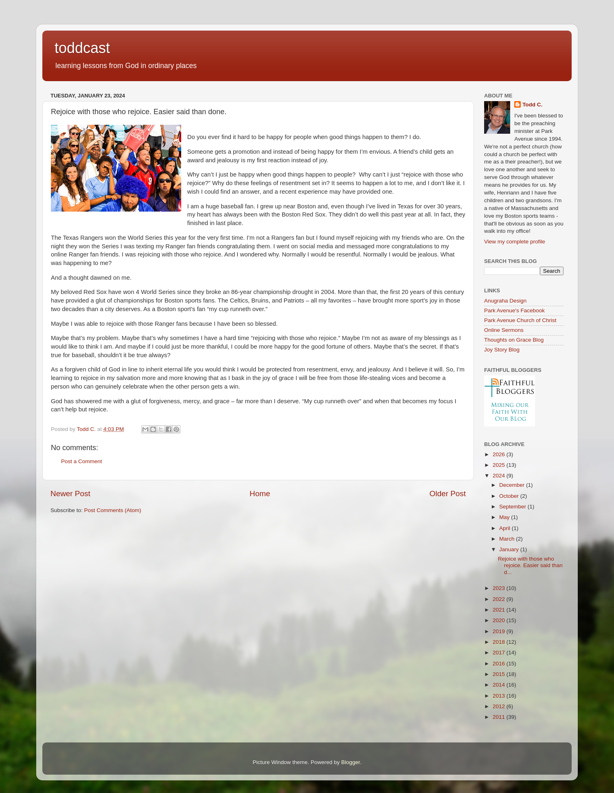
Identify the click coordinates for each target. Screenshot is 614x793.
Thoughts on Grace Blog (514, 340)
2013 (500, 696)
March (507, 539)
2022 (500, 599)
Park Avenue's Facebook (514, 310)
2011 (500, 717)
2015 (500, 674)
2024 (500, 476)
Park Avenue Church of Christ (520, 320)
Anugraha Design (505, 301)
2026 (500, 454)
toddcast (82, 48)
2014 (500, 685)
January (509, 549)
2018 (500, 642)
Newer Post (70, 493)
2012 (500, 706)
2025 (500, 465)
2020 (500, 620)
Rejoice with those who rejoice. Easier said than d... (530, 565)
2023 (500, 588)
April (505, 528)
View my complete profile (514, 242)
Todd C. (532, 105)
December (512, 485)
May (505, 517)
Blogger (350, 762)
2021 (500, 610)
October (509, 496)
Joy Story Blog (502, 350)
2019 (500, 631)
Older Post (448, 493)
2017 (500, 652)
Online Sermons (504, 330)
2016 (500, 663)
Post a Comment (81, 461)
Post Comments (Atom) (112, 510)
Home (260, 493)
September (513, 507)
